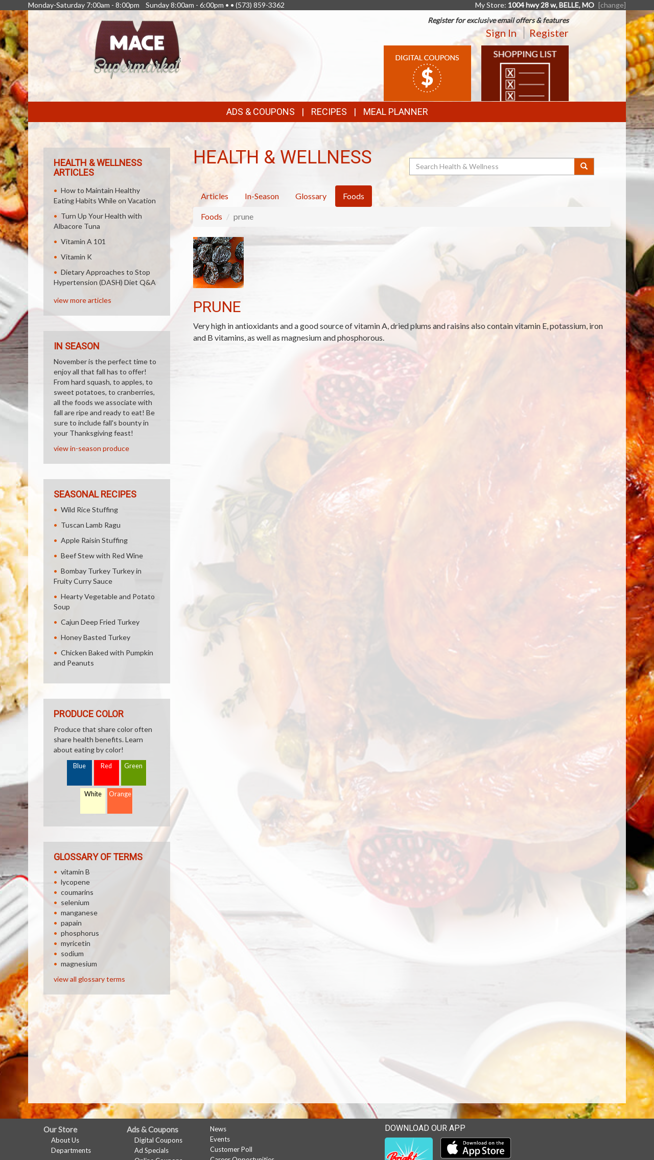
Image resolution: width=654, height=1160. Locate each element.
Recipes (329, 111)
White (93, 794)
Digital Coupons (158, 1140)
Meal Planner (395, 111)
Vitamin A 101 (83, 241)
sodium (72, 953)
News (218, 1129)
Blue (79, 766)
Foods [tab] (353, 196)
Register (549, 33)
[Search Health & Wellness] (492, 166)
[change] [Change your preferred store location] (612, 5)
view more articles (82, 300)
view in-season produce (91, 448)
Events (220, 1139)
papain (71, 922)
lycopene (75, 882)
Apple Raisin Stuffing (94, 540)
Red (106, 766)
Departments (71, 1150)
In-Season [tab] (262, 196)
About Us (65, 1140)
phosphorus (80, 933)
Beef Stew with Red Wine (102, 555)
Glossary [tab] (310, 196)
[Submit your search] (584, 166)
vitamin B (75, 871)
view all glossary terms (89, 979)
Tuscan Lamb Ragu (91, 524)
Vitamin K (76, 256)
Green (133, 766)
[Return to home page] (137, 48)
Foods (211, 216)
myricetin (75, 943)
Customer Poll (231, 1149)
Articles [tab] (214, 196)
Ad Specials (151, 1150)
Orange (120, 794)
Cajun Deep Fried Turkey (100, 622)
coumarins (77, 892)
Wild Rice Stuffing (89, 509)
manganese (79, 912)
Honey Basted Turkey (95, 637)
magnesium (79, 963)
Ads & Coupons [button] (260, 111)
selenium (75, 902)
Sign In (501, 33)
